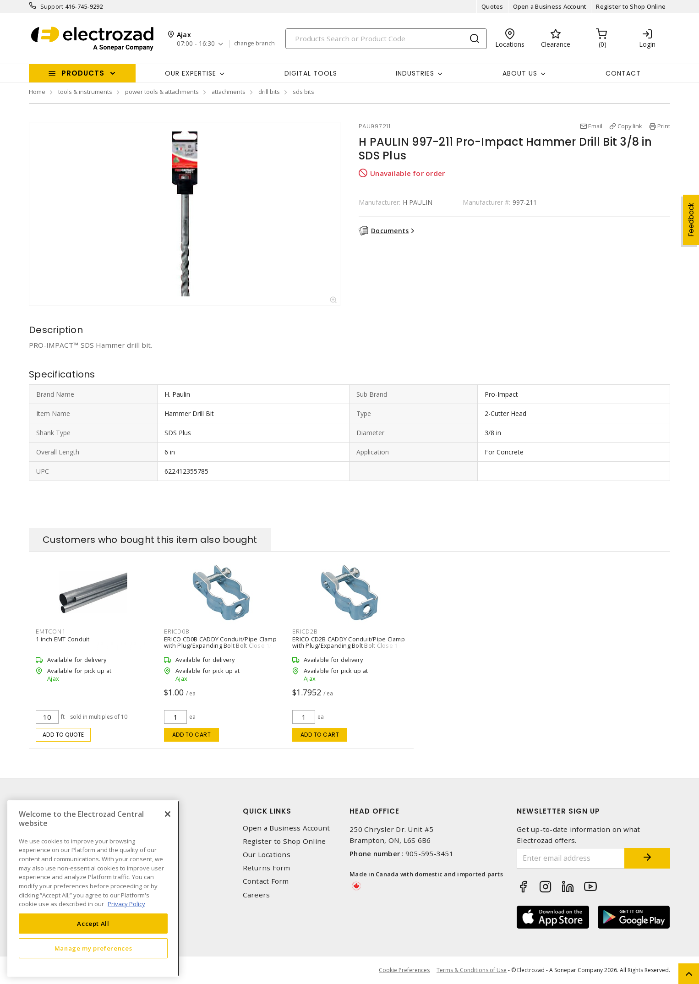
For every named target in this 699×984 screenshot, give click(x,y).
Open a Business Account (550, 6)
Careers (256, 895)
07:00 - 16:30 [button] (196, 44)
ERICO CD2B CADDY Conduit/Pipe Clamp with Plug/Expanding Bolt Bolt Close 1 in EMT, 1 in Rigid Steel (348, 645)
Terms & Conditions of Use (472, 970)
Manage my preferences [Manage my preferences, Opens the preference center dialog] (93, 948)
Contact (623, 73)
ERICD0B (176, 631)
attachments (229, 91)
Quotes (492, 6)
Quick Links (267, 811)
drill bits (269, 91)
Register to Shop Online (631, 6)
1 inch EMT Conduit (63, 639)
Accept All (93, 923)
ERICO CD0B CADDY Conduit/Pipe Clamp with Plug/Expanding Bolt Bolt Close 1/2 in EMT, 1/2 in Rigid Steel (220, 645)
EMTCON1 (50, 631)
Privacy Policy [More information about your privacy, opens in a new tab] (126, 904)
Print (663, 126)
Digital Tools (310, 73)
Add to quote (63, 734)
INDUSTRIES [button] (415, 73)
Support (52, 6)
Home (37, 91)
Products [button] (82, 73)
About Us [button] (519, 73)
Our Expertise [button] (190, 73)
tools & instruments (85, 91)
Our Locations (266, 854)
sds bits (303, 91)
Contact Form (266, 881)
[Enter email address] (571, 858)
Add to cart (191, 734)
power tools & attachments (162, 91)
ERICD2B (304, 631)
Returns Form (266, 868)
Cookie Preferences (404, 970)
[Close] (168, 814)
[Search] (386, 38)
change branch (254, 43)
